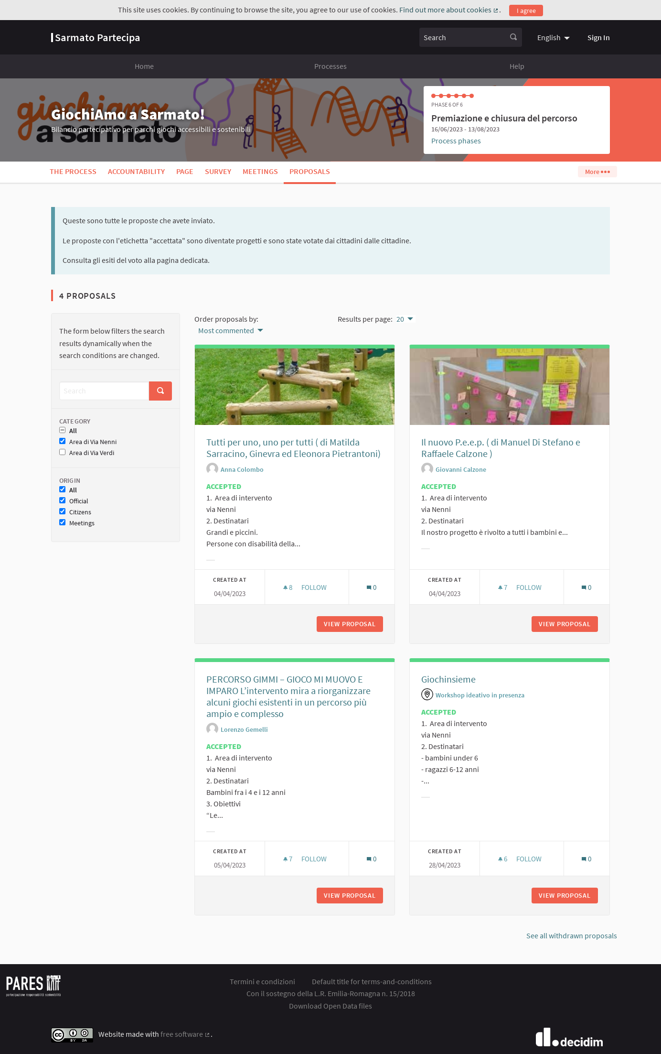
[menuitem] (554, 37)
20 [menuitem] (400, 319)
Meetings (260, 171)
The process (73, 171)
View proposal (353, 623)
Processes (330, 66)
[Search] (104, 390)
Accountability (136, 171)
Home (144, 66)
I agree (526, 10)
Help (517, 66)
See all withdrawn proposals (571, 935)
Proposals (309, 171)
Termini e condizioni (262, 981)
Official (73, 501)
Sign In (598, 37)
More (597, 171)
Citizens (75, 512)
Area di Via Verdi (86, 453)
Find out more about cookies (449, 9)
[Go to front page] (95, 37)
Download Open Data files (330, 1006)
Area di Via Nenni (88, 442)
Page (184, 171)
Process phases (456, 140)
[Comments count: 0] (371, 587)
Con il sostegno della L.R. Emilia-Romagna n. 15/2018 (330, 993)
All (68, 431)
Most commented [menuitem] (226, 330)
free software (185, 1034)
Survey (218, 171)
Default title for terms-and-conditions (372, 981)
